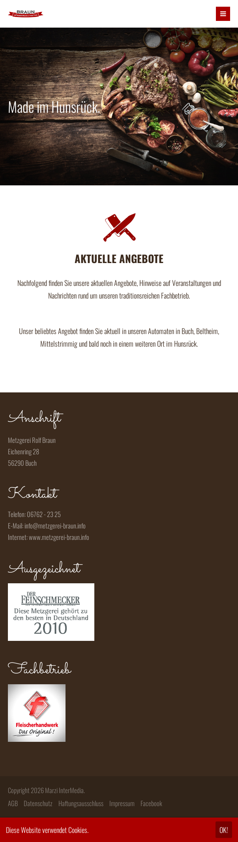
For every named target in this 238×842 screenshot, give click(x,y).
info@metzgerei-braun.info (55, 525)
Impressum (122, 803)
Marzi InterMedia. (65, 790)
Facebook (151, 803)
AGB (13, 803)
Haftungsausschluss (80, 803)
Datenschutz (38, 803)
